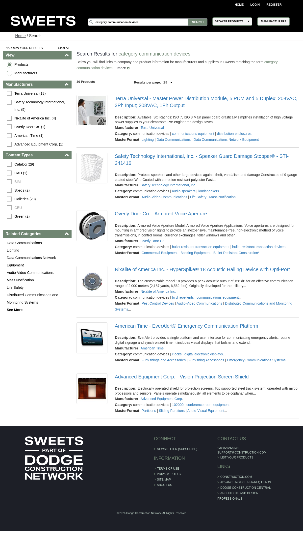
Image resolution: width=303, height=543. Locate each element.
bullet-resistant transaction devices (258, 247)
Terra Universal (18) (30, 93)
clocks (177, 354)
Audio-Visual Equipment (205, 411)
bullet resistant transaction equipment (200, 247)
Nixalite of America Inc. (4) (35, 118)
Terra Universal (152, 128)
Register (273, 4)
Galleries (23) (25, 199)
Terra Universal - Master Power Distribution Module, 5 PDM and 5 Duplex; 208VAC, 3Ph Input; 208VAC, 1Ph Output (206, 102)
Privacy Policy (169, 474)
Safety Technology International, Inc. (168, 185)
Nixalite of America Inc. (158, 291)
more (121, 68)
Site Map (164, 479)
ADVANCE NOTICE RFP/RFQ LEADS (245, 482)
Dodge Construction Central (245, 487)
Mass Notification (20, 280)
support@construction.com (241, 452)
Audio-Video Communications (30, 273)
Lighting (13, 250)
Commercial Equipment (160, 253)
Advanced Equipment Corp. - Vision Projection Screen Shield (182, 376)
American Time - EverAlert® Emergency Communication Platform (186, 326)
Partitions (149, 411)
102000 (178, 405)
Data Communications (24, 243)
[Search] (148, 22)
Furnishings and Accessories (164, 360)
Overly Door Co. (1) (29, 127)
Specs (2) (22, 190)
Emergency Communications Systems (256, 360)
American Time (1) (29, 136)
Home (239, 4)
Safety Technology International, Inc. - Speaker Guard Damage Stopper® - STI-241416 (202, 159)
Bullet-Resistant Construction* (236, 253)
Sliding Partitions (172, 411)
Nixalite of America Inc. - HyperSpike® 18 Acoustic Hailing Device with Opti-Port (202, 269)
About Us (164, 485)
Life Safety (15, 287)
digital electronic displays (203, 354)
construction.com (236, 477)
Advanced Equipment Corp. (162, 399)
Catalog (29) (24, 164)
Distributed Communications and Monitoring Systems (32, 298)
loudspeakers (208, 191)
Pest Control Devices (158, 303)
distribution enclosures (234, 134)
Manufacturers (25, 73)
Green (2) (22, 216)
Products (21, 64)
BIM (17, 182)
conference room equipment (207, 405)
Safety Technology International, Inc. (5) (40, 106)
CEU (18, 208)
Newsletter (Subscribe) (177, 449)
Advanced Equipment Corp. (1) (38, 144)
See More (15, 310)
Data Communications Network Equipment (31, 261)
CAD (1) (20, 173)
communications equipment (193, 134)
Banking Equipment (195, 253)
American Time (152, 348)
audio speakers (184, 191)
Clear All (63, 48)
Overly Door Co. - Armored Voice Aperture (161, 213)
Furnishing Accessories (206, 360)
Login (255, 4)
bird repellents (183, 297)
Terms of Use (168, 468)
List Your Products (236, 457)
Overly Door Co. (153, 241)
